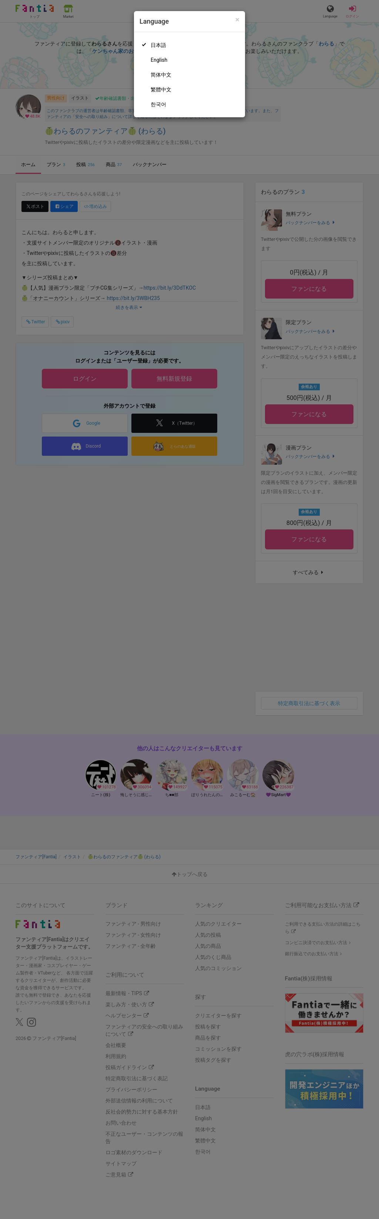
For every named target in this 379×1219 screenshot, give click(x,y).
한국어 (158, 104)
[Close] (237, 20)
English (159, 60)
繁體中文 (161, 89)
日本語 (158, 45)
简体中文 (161, 75)
